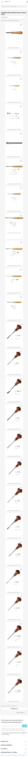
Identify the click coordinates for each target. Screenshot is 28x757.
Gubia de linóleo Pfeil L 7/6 (14, 483)
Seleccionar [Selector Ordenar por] (14, 17)
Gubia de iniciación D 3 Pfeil (14, 211)
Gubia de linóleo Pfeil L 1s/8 (14, 646)
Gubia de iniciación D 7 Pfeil (14, 184)
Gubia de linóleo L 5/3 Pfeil (14, 619)
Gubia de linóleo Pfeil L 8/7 (14, 429)
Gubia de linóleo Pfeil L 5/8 (14, 565)
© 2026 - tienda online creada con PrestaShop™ (13, 755)
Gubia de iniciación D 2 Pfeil (14, 129)
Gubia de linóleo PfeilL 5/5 (14, 592)
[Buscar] (14, 6)
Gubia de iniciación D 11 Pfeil (14, 292)
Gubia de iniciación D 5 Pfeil (14, 233)
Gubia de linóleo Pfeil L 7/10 (14, 538)
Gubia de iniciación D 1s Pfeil (14, 75)
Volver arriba (20, 713)
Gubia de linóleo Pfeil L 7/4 (14, 510)
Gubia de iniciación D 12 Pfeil (14, 320)
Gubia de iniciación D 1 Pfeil (14, 102)
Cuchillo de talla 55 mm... (14, 47)
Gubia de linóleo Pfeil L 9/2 (14, 374)
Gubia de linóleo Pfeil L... (14, 701)
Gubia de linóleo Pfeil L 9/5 (14, 347)
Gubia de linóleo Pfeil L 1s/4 (14, 674)
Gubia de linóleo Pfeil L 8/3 (14, 456)
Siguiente (15, 709)
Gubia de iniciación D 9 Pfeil (14, 265)
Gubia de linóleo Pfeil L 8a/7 (14, 401)
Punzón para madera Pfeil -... (14, 156)
